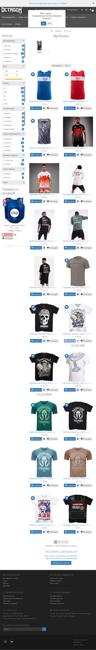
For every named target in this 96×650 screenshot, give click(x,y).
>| (66, 542)
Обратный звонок (61, 563)
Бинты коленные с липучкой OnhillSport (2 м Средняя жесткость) (14, 228)
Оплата (5, 583)
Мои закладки (55, 601)
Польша (8, 150)
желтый (8, 121)
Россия (7, 178)
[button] (80, 10)
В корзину (6, 237)
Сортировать (58, 66)
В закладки (6, 241)
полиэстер (9, 160)
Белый (7, 113)
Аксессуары (8, 24)
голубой (8, 117)
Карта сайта (54, 583)
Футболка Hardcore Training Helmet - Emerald (48, 432)
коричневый (9, 129)
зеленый (8, 125)
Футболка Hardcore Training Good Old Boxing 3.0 (49, 383)
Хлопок (7, 164)
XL (6, 100)
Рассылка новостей (57, 603)
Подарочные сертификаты (13, 598)
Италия (8, 143)
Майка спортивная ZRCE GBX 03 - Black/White (48, 148)
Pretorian (8, 61)
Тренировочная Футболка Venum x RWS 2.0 (47, 194)
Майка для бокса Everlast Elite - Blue (44, 101)
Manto (7, 57)
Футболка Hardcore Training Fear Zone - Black (48, 334)
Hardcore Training (11, 53)
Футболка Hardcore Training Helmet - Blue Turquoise (51, 478)
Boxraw (7, 46)
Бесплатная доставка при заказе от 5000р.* (48, 3)
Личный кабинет (56, 596)
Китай (7, 146)
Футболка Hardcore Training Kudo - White (46, 525)
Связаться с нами (56, 578)
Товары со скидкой (10, 603)
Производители (9, 17)
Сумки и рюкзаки (79, 17)
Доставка (6, 586)
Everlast (8, 50)
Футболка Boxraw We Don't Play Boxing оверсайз (49, 241)
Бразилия (8, 139)
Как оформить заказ (10, 578)
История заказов (56, 598)
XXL (6, 104)
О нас (5, 581)
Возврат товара (55, 581)
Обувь (18, 24)
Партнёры (6, 601)
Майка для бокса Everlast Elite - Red (78, 101)
